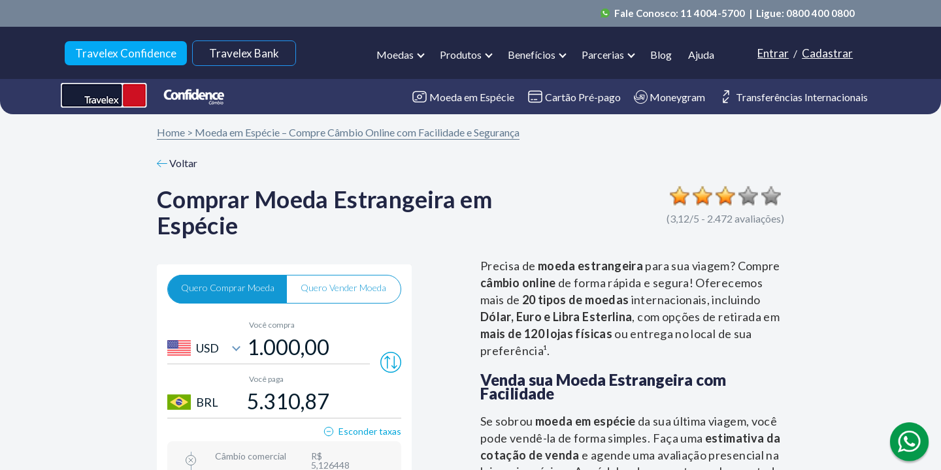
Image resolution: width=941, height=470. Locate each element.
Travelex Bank (244, 53)
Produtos (461, 54)
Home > (175, 132)
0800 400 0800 (820, 13)
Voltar (177, 163)
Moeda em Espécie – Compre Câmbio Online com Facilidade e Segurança (357, 132)
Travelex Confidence (125, 53)
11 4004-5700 (713, 13)
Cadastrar (827, 53)
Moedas (395, 54)
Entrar (773, 53)
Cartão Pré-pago (574, 96)
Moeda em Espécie (463, 96)
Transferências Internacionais (793, 96)
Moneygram (669, 97)
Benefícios (531, 54)
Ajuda (701, 54)
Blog (661, 54)
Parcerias (603, 54)
